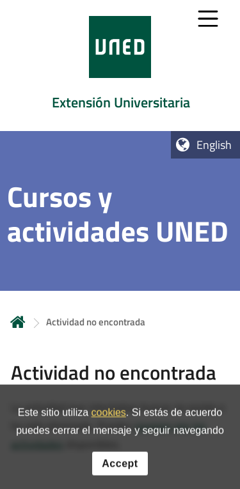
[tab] (120, 65)
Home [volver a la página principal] (18, 322)
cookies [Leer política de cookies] (109, 419)
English (214, 144)
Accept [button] (120, 469)
